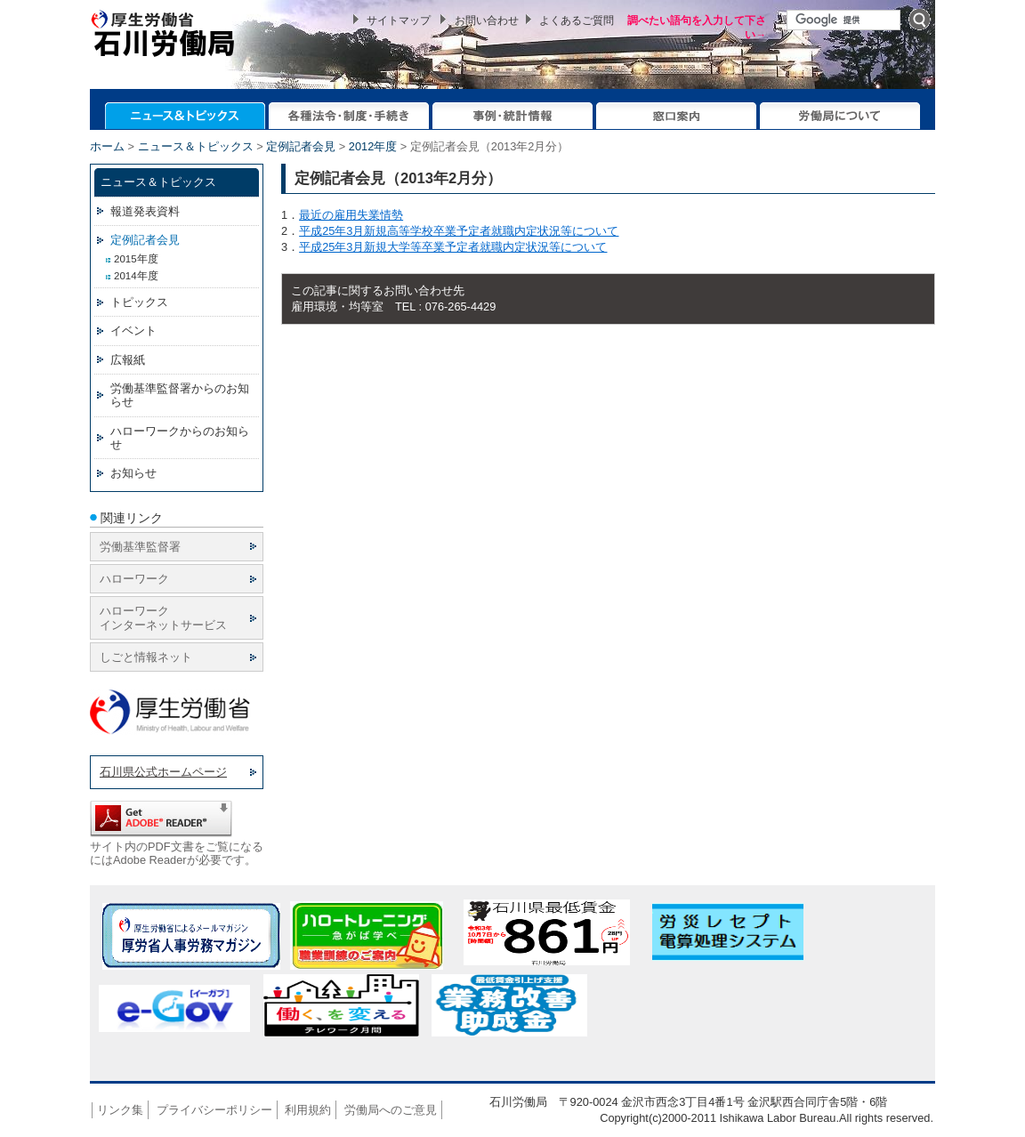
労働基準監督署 (140, 546)
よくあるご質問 (576, 20)
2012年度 (373, 146)
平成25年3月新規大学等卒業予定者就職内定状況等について (453, 247)
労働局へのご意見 (390, 1110)
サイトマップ (399, 20)
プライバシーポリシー (214, 1110)
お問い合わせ (487, 20)
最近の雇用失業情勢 (351, 215)
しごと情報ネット (146, 657)
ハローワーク (134, 578)
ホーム (107, 146)
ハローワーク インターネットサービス (163, 617)
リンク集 (120, 1110)
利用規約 (308, 1110)
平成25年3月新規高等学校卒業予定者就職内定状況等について (458, 231)
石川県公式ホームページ (163, 771)
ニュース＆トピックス (196, 146)
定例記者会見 (300, 146)
